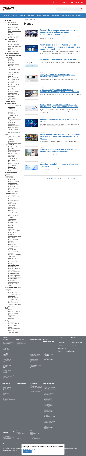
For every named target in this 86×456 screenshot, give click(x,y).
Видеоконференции (13, 200)
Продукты (14, 16)
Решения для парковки (14, 236)
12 (64, 178)
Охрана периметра (13, 282)
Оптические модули (13, 91)
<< (44, 178)
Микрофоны (11, 96)
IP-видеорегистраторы (12, 53)
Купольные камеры (13, 29)
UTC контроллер (12, 93)
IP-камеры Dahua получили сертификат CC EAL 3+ (58, 120)
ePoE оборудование (13, 81)
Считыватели (12, 137)
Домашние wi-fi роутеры (8, 378)
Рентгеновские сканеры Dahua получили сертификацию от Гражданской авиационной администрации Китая (60, 47)
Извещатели (11, 148)
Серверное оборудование (49, 424)
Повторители (12, 151)
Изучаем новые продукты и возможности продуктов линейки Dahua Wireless (58, 150)
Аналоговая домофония (35, 364)
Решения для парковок (14, 143)
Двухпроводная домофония (35, 365)
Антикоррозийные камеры (49, 427)
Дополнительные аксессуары (36, 367)
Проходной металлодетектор (36, 390)
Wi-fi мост (11, 60)
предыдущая (49, 178)
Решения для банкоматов (49, 390)
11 (62, 178)
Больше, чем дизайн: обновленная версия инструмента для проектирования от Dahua (59, 105)
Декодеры (11, 88)
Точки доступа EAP (13, 72)
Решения (22, 16)
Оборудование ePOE (14, 231)
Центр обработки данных (49, 405)
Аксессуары (8, 57)
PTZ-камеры (11, 34)
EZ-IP (6, 320)
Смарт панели (12, 113)
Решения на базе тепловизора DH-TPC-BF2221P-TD (14, 294)
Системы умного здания (48, 400)
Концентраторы (12, 146)
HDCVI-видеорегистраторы (13, 55)
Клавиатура (11, 89)
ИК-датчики (11, 155)
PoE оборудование (13, 84)
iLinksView (11, 62)
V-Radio (10, 59)
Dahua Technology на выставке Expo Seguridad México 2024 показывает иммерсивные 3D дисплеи (60, 136)
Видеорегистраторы (14, 311)
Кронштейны (12, 86)
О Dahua (6, 16)
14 (69, 178)
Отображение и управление (49, 416)
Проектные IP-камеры (14, 277)
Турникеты (11, 139)
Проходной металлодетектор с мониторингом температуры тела (36, 387)
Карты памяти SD (13, 77)
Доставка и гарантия (67, 16)
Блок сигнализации (13, 65)
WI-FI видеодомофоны (14, 105)
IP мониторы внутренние (35, 354)
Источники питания (13, 94)
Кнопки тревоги (12, 168)
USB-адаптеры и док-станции (9, 375)
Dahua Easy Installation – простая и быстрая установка (59, 165)
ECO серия (11, 50)
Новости (46, 16)
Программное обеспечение (49, 423)
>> (80, 178)
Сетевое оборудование (14, 332)
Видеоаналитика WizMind (49, 420)
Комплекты (11, 156)
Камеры (10, 309)
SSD (9, 67)
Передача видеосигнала (48, 392)
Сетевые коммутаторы (14, 79)
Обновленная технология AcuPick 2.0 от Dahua (60, 60)
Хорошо (27, 451)
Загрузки (39, 16)
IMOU (6, 308)
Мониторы (11, 82)
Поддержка (30, 16)
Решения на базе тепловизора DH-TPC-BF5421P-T (14, 299)
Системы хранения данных (49, 395)
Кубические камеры (13, 27)
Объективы (11, 98)
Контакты (79, 16)
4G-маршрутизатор (13, 64)
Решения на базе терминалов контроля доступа (14, 304)
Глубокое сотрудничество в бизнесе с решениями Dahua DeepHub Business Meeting (59, 90)
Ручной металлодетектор (35, 391)
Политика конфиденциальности (10, 451)
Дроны (10, 202)
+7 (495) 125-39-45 (62, 2)
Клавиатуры (11, 167)
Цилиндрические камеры (8, 342)
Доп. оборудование (13, 120)
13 (66, 178)
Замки (10, 316)
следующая (75, 178)
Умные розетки (12, 158)
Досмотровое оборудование (49, 421)
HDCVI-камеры (9, 39)
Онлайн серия (12, 22)
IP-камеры (8, 20)
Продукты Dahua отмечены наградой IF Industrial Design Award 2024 (57, 76)
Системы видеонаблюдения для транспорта (14, 254)
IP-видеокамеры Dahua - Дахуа (11, 443)
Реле (9, 170)
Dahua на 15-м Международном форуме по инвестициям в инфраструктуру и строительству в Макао (59, 32)
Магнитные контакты (14, 153)
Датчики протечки (13, 160)
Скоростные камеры (14, 36)
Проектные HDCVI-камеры (49, 412)
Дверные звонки (10, 101)
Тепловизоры (12, 195)
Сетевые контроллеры (14, 136)
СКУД (6, 134)
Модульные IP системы (14, 119)
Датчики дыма (12, 165)
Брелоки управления (14, 150)
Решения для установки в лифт (50, 389)
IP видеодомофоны (10, 103)
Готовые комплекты (14, 132)
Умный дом (11, 315)
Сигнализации (9, 144)
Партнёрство (55, 16)
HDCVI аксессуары (13, 99)
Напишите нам (78, 2)
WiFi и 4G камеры (13, 37)
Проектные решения (11, 193)
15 (71, 178)
